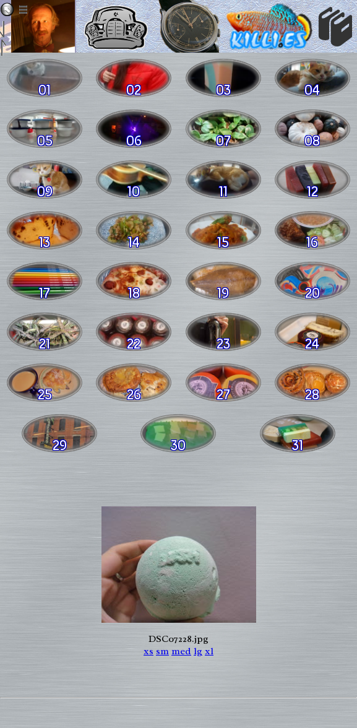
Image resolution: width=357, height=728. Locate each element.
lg (198, 651)
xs (148, 651)
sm (162, 651)
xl (209, 651)
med (181, 651)
